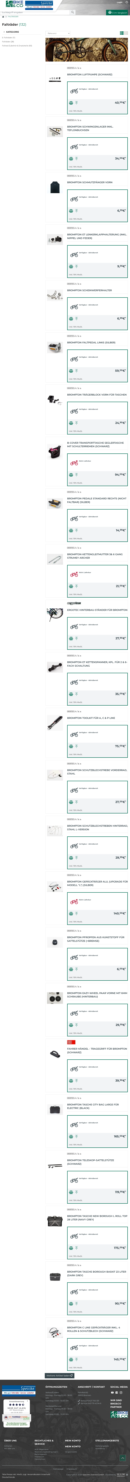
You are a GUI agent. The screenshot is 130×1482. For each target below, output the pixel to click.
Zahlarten (8, 1446)
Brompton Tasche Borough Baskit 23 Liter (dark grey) (96, 1273)
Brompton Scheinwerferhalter (89, 290)
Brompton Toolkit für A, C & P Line (91, 718)
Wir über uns (9, 1448)
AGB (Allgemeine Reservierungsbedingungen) (46, 1450)
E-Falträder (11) (8, 37)
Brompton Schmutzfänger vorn (89, 182)
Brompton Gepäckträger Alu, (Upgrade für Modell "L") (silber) (97, 883)
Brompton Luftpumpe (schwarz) (89, 74)
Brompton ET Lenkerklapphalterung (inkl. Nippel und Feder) (97, 236)
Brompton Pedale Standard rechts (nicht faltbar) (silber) (96, 500)
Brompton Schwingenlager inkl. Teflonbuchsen (90, 128)
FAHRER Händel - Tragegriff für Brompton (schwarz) (97, 1050)
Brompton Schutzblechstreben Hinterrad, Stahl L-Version (97, 827)
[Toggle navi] (3, 3)
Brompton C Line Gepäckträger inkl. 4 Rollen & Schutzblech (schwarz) (93, 1329)
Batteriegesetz (41, 1454)
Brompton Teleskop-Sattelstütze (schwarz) (90, 1162)
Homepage (58, 1469)
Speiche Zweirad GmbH (94, 1474)
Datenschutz (40, 1459)
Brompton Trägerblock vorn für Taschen (97, 394)
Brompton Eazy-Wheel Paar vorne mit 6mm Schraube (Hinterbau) (97, 995)
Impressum (39, 1457)
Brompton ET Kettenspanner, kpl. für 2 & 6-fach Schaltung (97, 664)
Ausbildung (100, 1448)
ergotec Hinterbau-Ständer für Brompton (97, 610)
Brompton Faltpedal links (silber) (91, 342)
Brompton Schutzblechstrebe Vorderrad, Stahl (97, 772)
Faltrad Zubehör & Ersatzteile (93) (17, 46)
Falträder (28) (8, 41)
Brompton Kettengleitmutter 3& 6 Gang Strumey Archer (95, 556)
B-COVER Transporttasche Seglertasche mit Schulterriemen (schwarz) (95, 444)
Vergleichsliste (71, 1452)
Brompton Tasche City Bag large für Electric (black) (93, 1106)
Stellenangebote (102, 1446)
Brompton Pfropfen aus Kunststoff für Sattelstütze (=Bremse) (95, 939)
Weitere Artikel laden (59, 1375)
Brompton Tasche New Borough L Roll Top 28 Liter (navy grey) (97, 1218)
